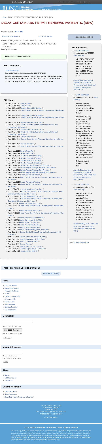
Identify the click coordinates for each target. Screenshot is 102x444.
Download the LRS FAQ (50, 274)
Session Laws (9, 302)
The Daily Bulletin (11, 285)
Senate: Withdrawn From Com (31, 122)
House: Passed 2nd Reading (30, 225)
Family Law (93, 224)
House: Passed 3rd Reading (30, 227)
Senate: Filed (26, 103)
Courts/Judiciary (79, 224)
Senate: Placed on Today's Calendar (33, 237)
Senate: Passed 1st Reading (32, 108)
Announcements (10, 310)
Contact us (8, 381)
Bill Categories (10, 304)
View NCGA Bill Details (11, 36)
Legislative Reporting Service (50, 9)
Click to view (18, 31)
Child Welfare (90, 229)
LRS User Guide (10, 378)
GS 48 (75, 231)
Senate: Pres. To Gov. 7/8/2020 (31, 246)
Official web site (11, 392)
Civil (87, 224)
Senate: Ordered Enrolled (29, 242)
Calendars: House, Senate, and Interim (19, 397)
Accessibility (54, 417)
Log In (46, 417)
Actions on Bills (10, 299)
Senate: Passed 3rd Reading (31, 158)
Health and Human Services (83, 226)
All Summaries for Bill (81, 242)
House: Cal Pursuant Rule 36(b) (31, 220)
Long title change (12, 70)
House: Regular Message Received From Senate (38, 168)
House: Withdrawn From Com (32, 189)
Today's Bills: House (12, 288)
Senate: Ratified (26, 244)
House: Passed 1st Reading (31, 175)
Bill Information (11, 394)
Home (4, 17)
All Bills (7, 294)
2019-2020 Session (45, 36)
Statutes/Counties (11, 307)
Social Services (78, 229)
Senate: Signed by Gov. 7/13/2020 (33, 249)
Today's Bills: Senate (12, 291)
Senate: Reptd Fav (28, 137)
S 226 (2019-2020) (82, 51)
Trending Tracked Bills (12, 296)
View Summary (78, 55)
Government (77, 85)
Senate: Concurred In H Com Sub (32, 239)
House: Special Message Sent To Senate (34, 230)
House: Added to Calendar (29, 222)
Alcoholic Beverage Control (83, 80)
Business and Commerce (82, 83)
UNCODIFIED (78, 90)
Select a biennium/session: (12, 326)
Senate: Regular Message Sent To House (35, 165)
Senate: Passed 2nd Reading (32, 156)
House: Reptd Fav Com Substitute (32, 218)
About (7, 375)
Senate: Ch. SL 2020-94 (29, 251)
